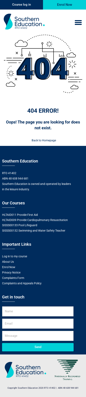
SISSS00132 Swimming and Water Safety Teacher (33, 230)
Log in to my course (14, 256)
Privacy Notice (11, 272)
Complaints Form (13, 278)
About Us (8, 261)
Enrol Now (8, 267)
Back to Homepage (43, 140)
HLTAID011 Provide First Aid (20, 214)
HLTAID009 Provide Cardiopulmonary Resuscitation (35, 220)
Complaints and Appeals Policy (22, 283)
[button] (78, 22)
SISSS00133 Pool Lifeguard (19, 225)
